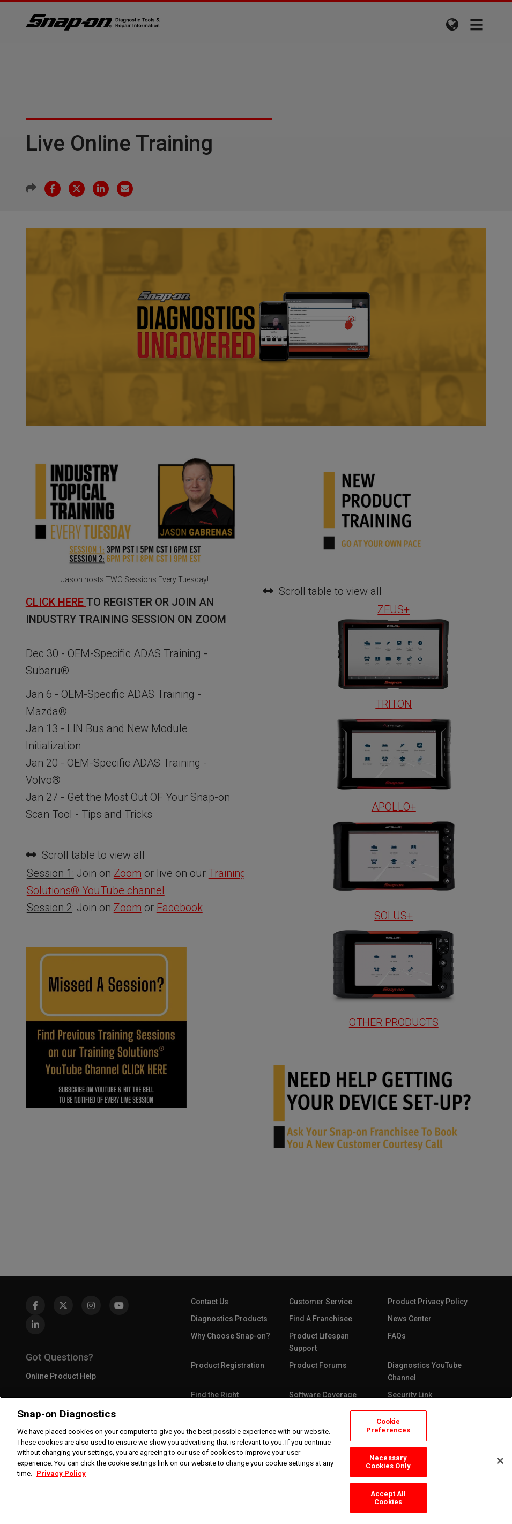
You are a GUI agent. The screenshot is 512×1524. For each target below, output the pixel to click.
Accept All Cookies (388, 1498)
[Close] (500, 1461)
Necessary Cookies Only (388, 1462)
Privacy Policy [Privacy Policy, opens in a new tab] (61, 1473)
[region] (256, 1460)
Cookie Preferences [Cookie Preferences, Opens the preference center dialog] (388, 1425)
